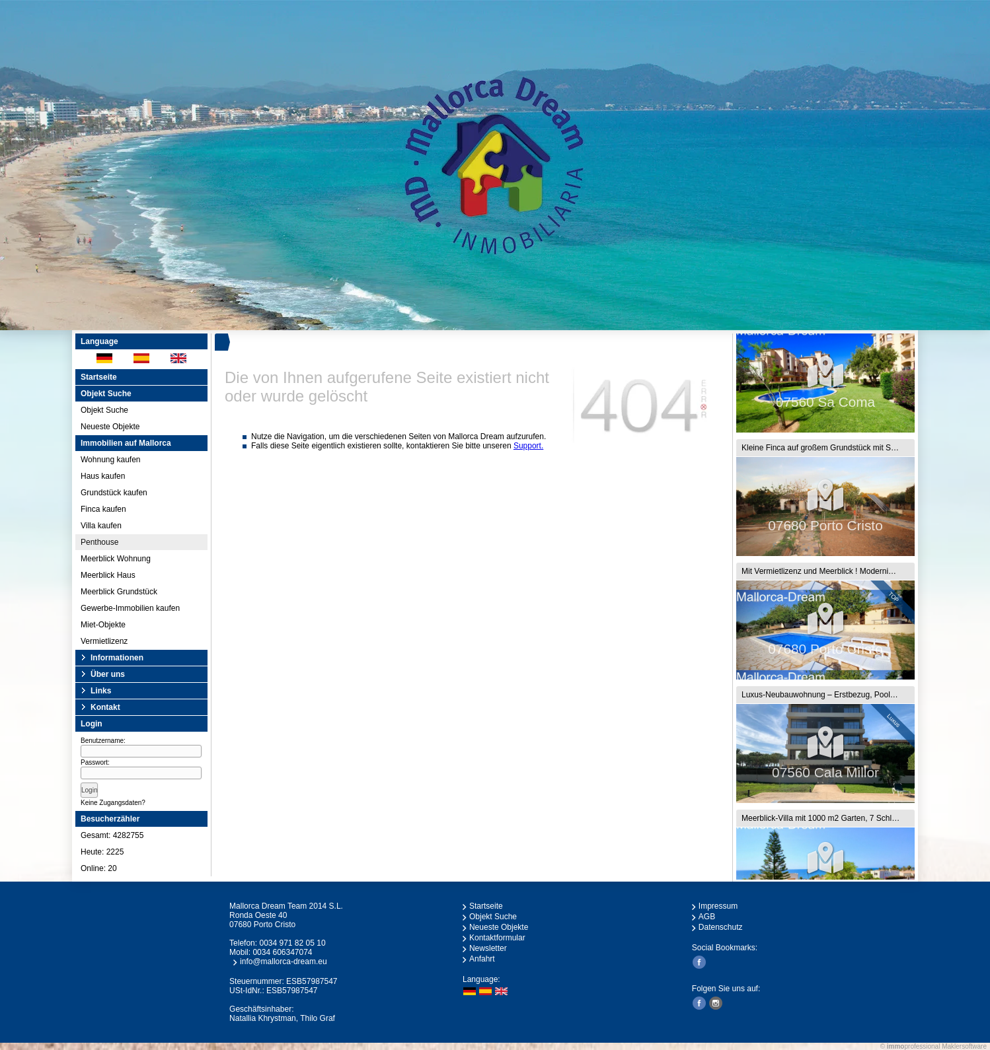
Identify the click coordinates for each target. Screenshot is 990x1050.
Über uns (108, 674)
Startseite (99, 377)
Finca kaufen (103, 509)
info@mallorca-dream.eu (283, 961)
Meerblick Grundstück (119, 591)
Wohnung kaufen (111, 459)
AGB (707, 916)
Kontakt (105, 707)
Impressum (718, 906)
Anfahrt (482, 958)
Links (101, 690)
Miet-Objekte (103, 624)
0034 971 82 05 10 (292, 943)
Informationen (117, 657)
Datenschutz (721, 927)
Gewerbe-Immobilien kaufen (130, 608)
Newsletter (488, 948)
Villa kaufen (101, 525)
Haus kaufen (103, 476)
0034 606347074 (282, 952)
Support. (528, 445)
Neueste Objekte (110, 426)
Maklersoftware (964, 1046)
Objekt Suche (104, 410)
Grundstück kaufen (114, 492)
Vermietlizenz (104, 641)
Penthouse (99, 542)
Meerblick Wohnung (116, 558)
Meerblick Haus (108, 575)
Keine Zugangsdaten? (113, 802)
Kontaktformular (497, 937)
